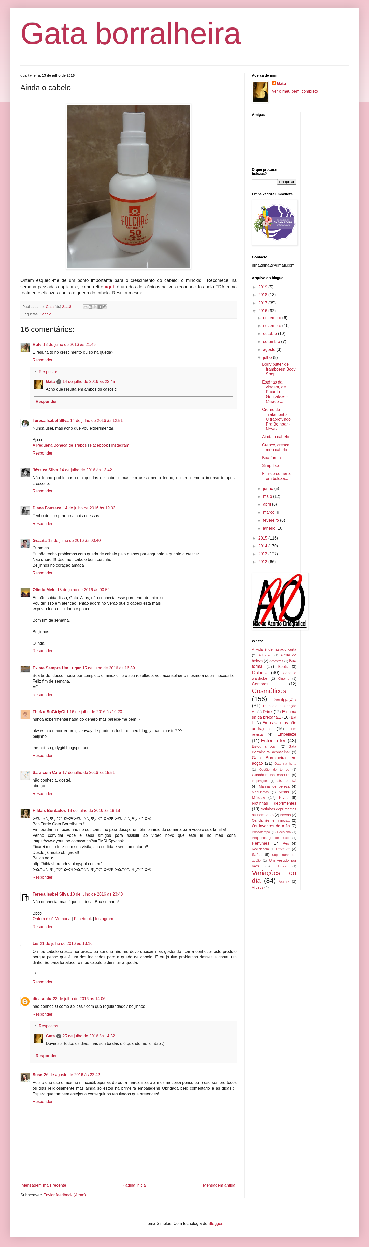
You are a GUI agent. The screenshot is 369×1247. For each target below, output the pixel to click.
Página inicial (135, 1185)
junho (268, 488)
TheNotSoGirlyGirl (50, 712)
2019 (263, 287)
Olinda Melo (44, 590)
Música (258, 797)
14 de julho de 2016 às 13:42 (86, 470)
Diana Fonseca (47, 508)
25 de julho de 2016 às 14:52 (89, 1036)
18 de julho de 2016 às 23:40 (96, 894)
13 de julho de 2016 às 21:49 (69, 344)
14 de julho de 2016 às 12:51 (96, 420)
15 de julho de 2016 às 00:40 (74, 540)
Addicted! (265, 655)
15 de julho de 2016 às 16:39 (108, 668)
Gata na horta (285, 764)
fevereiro (271, 520)
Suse (37, 1075)
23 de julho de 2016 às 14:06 (79, 999)
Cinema (283, 679)
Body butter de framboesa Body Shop (279, 369)
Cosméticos (269, 691)
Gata (50, 381)
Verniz (284, 882)
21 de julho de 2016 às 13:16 (66, 943)
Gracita (40, 540)
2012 (263, 562)
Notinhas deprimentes (274, 803)
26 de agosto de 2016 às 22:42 (72, 1075)
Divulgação (284, 699)
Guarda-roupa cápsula (271, 775)
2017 (263, 303)
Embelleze (286, 734)
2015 (263, 538)
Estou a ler (273, 740)
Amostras (276, 661)
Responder (42, 360)
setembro (272, 341)
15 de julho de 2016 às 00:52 (83, 590)
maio (268, 496)
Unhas (281, 866)
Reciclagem (260, 849)
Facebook (99, 445)
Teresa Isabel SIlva (51, 420)
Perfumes (260, 843)
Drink (267, 712)
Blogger (215, 1223)
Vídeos (257, 887)
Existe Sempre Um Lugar (57, 668)
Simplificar (271, 465)
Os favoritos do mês (271, 826)
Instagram (120, 445)
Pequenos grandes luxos (271, 838)
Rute (37, 344)
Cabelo (45, 314)
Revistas (283, 849)
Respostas (48, 372)
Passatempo (261, 832)
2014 (263, 546)
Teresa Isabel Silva (51, 894)
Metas (284, 792)
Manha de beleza (274, 786)
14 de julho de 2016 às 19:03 (89, 508)
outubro (270, 333)
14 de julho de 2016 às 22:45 (89, 381)
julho (268, 357)
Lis (35, 943)
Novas (285, 815)
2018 (263, 295)
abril (267, 504)
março (269, 512)
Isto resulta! (286, 780)
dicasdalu (42, 999)
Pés (286, 843)
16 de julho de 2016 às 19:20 (96, 712)
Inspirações (260, 781)
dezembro (272, 318)
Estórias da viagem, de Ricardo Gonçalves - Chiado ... (275, 392)
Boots (283, 666)
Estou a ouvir (265, 746)
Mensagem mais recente (44, 1185)
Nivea (284, 798)
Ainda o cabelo (275, 437)
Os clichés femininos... (271, 820)
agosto (269, 349)
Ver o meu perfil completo (295, 91)
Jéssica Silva (45, 470)
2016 (263, 311)
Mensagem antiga (219, 1185)
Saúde (257, 855)
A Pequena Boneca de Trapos (60, 445)
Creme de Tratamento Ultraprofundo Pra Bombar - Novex (276, 419)
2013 (263, 554)
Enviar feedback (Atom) (64, 1195)
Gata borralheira (130, 33)
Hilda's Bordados (49, 810)
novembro (272, 325)
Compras (260, 684)
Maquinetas (260, 792)
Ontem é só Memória (51, 919)
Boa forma (271, 458)
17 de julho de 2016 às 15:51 (88, 772)
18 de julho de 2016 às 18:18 (93, 810)
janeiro (269, 528)
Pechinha (284, 832)
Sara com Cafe (47, 772)
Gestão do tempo (274, 769)
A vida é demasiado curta (274, 649)
